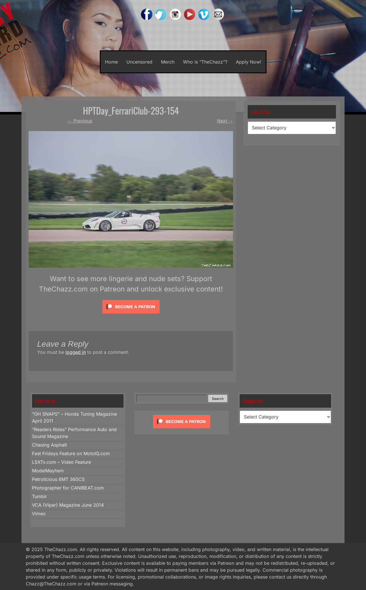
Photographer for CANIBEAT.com (68, 488)
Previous (79, 121)
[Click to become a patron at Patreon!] (131, 314)
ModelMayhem (48, 470)
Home (111, 62)
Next (225, 121)
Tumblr (39, 496)
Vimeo (39, 513)
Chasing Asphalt (49, 445)
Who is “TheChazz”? (205, 62)
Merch (167, 62)
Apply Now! (248, 62)
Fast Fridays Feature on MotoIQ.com (71, 453)
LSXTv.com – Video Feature (61, 462)
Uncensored (139, 62)
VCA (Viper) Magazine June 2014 (68, 505)
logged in (75, 352)
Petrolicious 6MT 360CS (58, 479)
